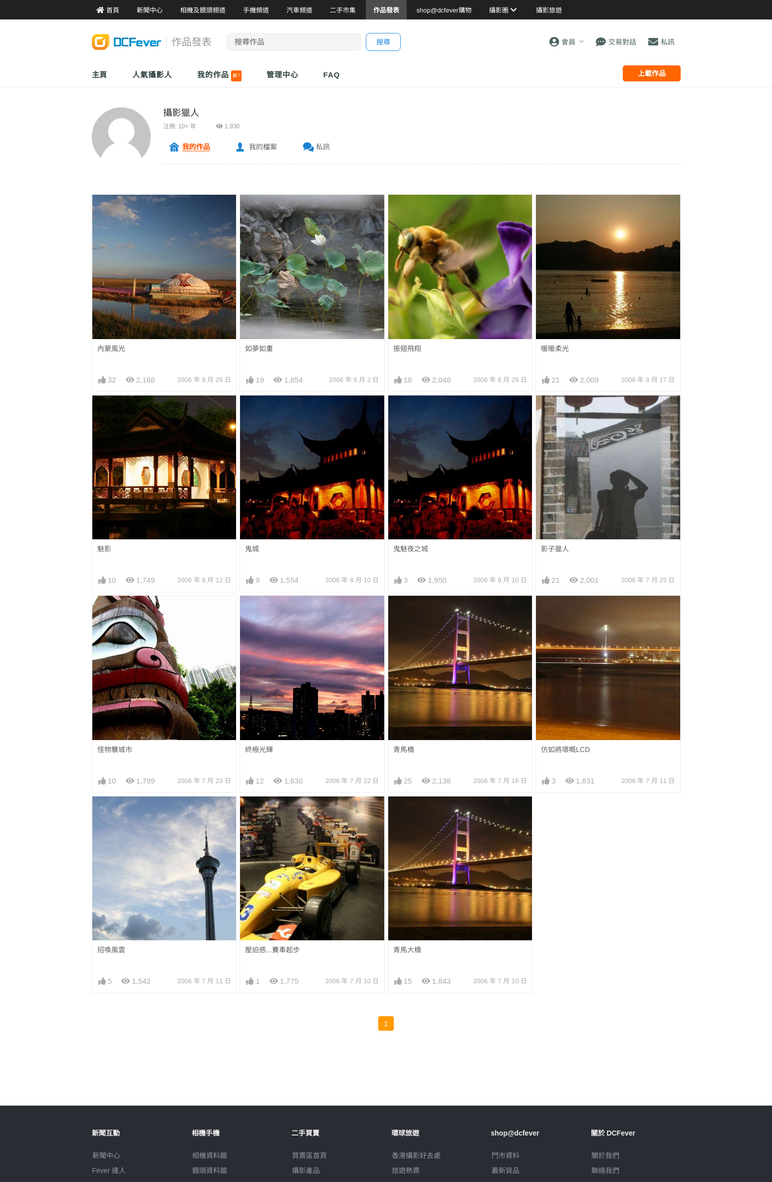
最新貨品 (505, 1171)
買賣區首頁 (309, 1156)
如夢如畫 (259, 349)
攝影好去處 (416, 1156)
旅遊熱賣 (406, 1171)
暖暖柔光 (555, 349)
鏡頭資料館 (209, 1171)
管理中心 (282, 74)
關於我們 (605, 1156)
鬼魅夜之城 (410, 549)
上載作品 (652, 73)
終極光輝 (259, 750)
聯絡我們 (605, 1171)
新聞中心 (106, 1156)
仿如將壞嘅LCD (565, 750)
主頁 (100, 74)
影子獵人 (555, 549)
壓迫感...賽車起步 (272, 950)
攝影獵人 (181, 113)
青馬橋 (403, 750)
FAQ (331, 74)
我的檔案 (263, 147)
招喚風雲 (111, 950)
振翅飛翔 (407, 349)
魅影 (104, 549)
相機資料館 (209, 1156)
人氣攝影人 (152, 74)
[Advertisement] (386, 1083)
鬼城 (252, 549)
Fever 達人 (109, 1171)
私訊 (323, 147)
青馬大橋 (407, 950)
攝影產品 (306, 1171)
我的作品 (219, 75)
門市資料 (505, 1156)
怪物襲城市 (114, 750)
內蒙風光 (111, 349)
